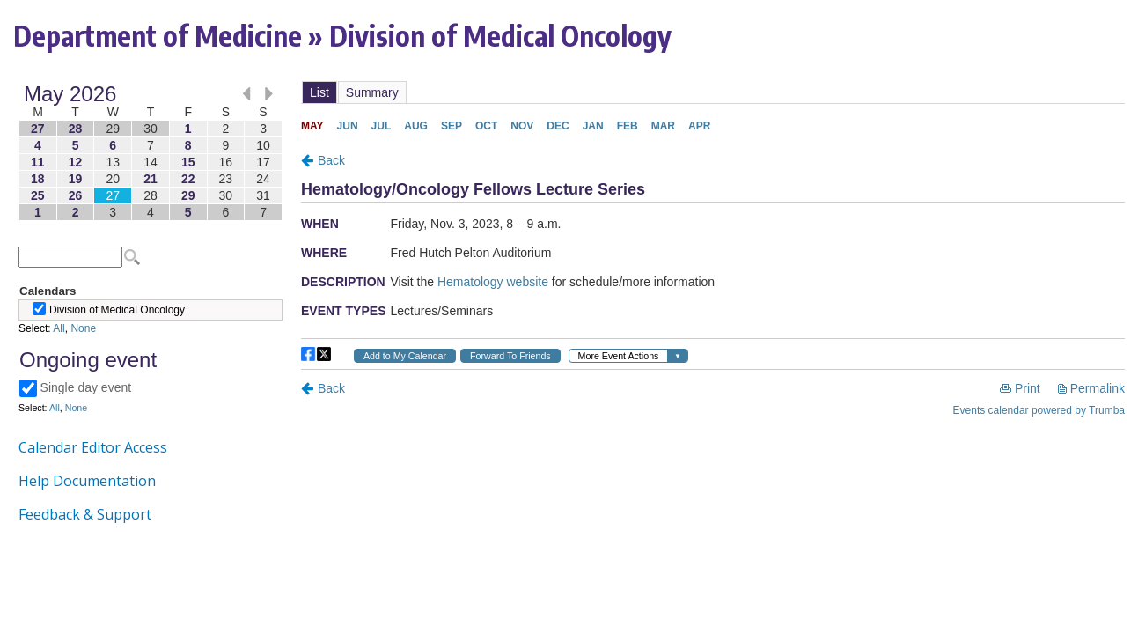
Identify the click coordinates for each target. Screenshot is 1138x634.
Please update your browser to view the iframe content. (150, 153)
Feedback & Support (84, 514)
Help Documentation (87, 480)
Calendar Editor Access (92, 447)
